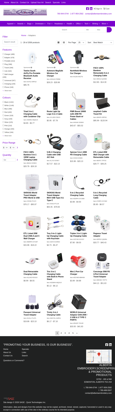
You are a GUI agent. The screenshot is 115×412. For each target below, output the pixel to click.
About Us (14, 2)
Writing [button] (95, 24)
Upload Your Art (37, 2)
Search (48, 2)
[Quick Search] (72, 29)
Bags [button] (29, 24)
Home (6, 2)
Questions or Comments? (13, 360)
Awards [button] (20, 24)
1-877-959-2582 (76, 14)
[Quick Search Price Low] (90, 29)
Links (63, 2)
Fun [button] (49, 24)
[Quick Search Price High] (101, 29)
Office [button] (78, 24)
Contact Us (24, 2)
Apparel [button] (10, 24)
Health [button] (69, 24)
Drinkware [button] (39, 24)
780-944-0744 (63, 14)
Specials (56, 2)
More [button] (104, 24)
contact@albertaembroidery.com (98, 14)
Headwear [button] (58, 24)
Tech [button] (86, 24)
